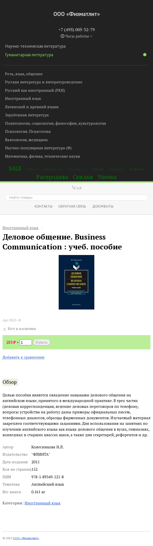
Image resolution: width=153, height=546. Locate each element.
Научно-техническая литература (35, 46)
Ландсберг (117, 169)
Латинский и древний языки (32, 106)
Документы (102, 206)
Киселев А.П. (53, 169)
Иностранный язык (23, 98)
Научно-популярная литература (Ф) (38, 147)
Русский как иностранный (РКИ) (35, 90)
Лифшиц (136, 169)
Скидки (83, 176)
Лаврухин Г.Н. (78, 169)
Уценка (107, 176)
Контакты (43, 206)
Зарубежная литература (27, 114)
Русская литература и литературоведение (43, 81)
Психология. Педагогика (28, 131)
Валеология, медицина (26, 139)
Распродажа (52, 176)
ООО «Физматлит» (76, 13)
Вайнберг (32, 169)
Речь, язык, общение (24, 73)
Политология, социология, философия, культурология (55, 123)
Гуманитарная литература (75, 55)
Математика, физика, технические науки (42, 156)
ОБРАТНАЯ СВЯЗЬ (72, 206)
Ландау (98, 169)
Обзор (10, 382)
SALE (15, 168)
